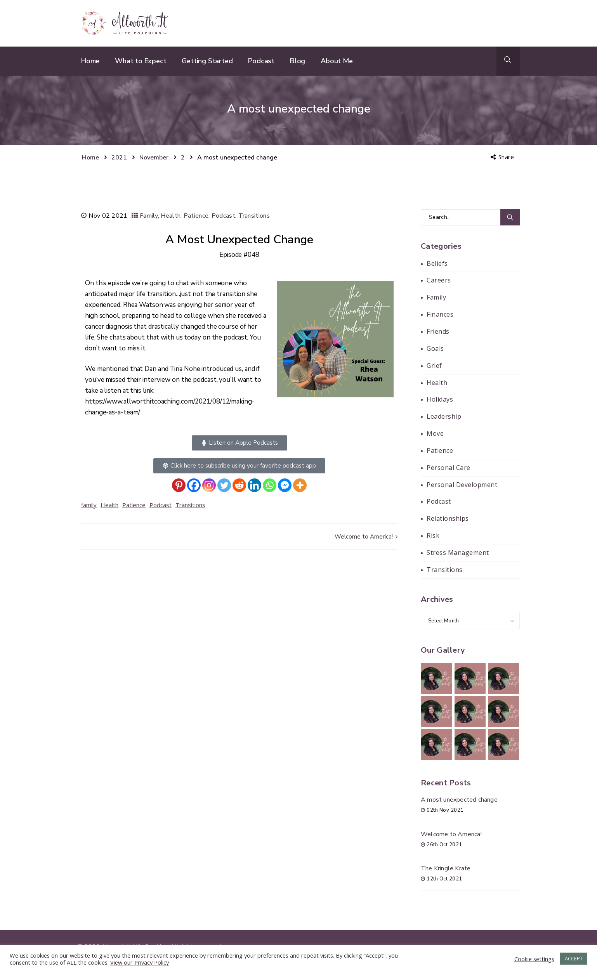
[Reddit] (239, 485)
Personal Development (462, 484)
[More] (300, 485)
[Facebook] (194, 485)
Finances (440, 314)
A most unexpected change (459, 799)
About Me (336, 61)
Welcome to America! (366, 537)
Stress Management (458, 552)
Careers (439, 280)
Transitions (254, 215)
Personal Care (448, 467)
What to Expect (140, 61)
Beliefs (437, 263)
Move (435, 433)
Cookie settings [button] (534, 958)
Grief (434, 365)
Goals (435, 348)
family (89, 505)
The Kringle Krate (445, 868)
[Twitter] (224, 485)
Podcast (261, 61)
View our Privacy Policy (139, 962)
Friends (438, 331)
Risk (433, 535)
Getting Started (207, 61)
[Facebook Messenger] (285, 485)
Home (90, 61)
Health (170, 215)
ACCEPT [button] (574, 958)
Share (503, 157)
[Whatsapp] (269, 485)
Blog (297, 61)
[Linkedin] (254, 485)
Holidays (440, 399)
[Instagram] (209, 485)
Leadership (444, 416)
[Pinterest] (179, 485)
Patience (196, 215)
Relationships (448, 518)
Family (149, 215)
